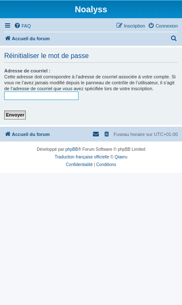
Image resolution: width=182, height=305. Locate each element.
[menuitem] (22, 26)
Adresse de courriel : (27, 70)
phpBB (71, 149)
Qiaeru (120, 157)
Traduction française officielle (82, 157)
